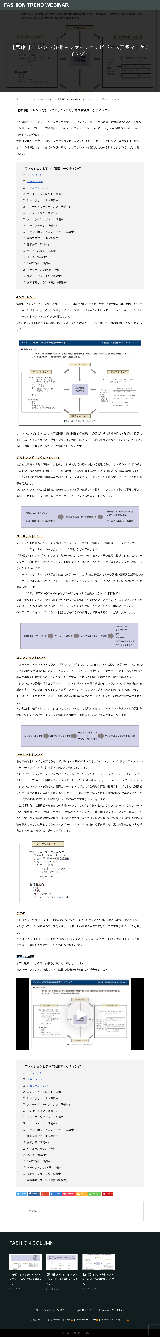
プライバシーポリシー (86, 1319)
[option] (81, 1272)
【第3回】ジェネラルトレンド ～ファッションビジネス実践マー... (25, 1279)
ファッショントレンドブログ (114, 1319)
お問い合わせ (54, 1319)
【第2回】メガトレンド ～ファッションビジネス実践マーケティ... (62, 1279)
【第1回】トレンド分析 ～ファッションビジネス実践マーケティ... (98, 1279)
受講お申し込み (38, 1319)
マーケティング (16, 1289)
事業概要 (67, 1319)
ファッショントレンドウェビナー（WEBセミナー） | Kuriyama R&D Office (80, 1310)
